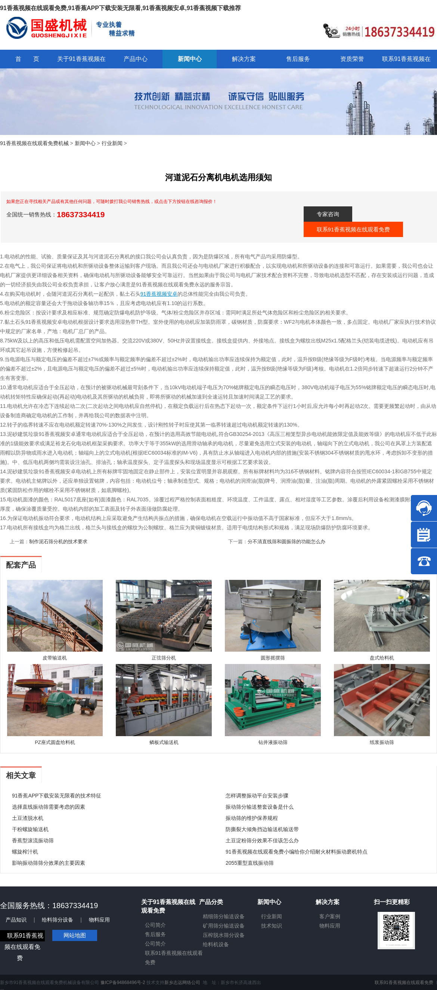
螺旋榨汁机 (25, 852)
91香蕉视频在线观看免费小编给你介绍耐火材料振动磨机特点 (297, 852)
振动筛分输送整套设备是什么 (260, 807)
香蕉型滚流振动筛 (33, 840)
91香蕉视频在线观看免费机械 (34, 143)
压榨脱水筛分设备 (224, 935)
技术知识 (271, 926)
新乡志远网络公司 (182, 982)
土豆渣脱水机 (27, 818)
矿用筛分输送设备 (224, 926)
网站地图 (74, 935)
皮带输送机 (55, 658)
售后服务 (155, 934)
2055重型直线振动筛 (250, 863)
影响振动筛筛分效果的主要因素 (48, 863)
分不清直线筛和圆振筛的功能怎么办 (286, 541)
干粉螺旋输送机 (30, 829)
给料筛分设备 (57, 920)
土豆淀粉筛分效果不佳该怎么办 (262, 840)
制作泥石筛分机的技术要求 (58, 541)
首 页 (27, 59)
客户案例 (329, 916)
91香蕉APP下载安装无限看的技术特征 (57, 796)
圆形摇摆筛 (273, 658)
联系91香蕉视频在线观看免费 (353, 229)
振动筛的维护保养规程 (252, 818)
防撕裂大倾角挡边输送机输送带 (262, 829)
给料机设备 (216, 944)
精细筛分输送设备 (224, 916)
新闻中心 (85, 143)
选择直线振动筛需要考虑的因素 (48, 807)
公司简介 (155, 925)
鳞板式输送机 (164, 742)
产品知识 (16, 920)
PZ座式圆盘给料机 (55, 742)
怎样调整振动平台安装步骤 (257, 796)
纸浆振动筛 (382, 742)
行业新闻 (112, 143)
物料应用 (99, 920)
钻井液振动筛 (273, 742)
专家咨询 (328, 214)
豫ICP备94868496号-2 (122, 982)
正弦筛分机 (164, 658)
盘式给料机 (382, 658)
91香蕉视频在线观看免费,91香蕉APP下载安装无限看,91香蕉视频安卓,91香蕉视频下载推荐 (120, 8)
